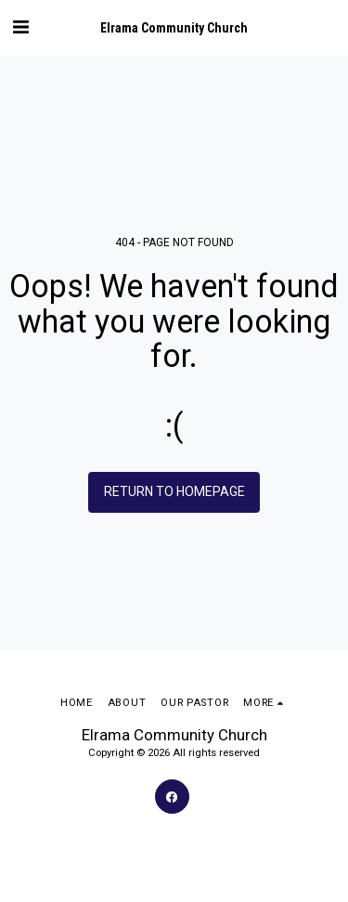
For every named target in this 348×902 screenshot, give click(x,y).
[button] (20, 27)
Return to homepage (174, 491)
